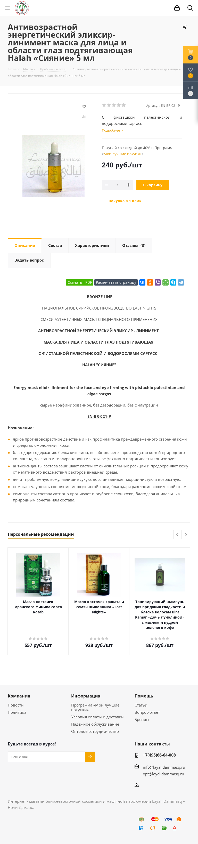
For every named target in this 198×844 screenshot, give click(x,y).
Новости (16, 705)
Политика (17, 712)
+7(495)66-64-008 (159, 755)
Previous (178, 534)
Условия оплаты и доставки (97, 716)
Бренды (142, 719)
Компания (19, 696)
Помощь (144, 696)
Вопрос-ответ (147, 712)
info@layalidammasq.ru (164, 767)
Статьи (141, 705)
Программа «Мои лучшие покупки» (95, 707)
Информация (85, 696)
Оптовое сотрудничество (95, 731)
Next (186, 534)
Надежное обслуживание (95, 724)
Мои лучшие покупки (123, 153)
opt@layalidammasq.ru (163, 773)
